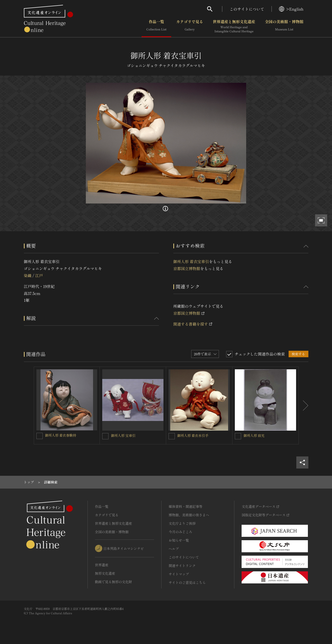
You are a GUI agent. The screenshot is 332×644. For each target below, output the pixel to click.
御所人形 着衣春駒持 (60, 435)
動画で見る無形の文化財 (113, 581)
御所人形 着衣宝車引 (191, 261)
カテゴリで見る (189, 26)
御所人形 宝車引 (123, 435)
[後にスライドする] (303, 405)
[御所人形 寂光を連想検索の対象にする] (238, 436)
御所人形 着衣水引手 (193, 435)
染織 (28, 275)
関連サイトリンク (182, 565)
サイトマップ (179, 574)
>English (291, 9)
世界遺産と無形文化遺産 (234, 26)
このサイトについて (247, 9)
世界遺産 (101, 564)
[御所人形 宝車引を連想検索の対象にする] (105, 436)
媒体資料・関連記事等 (186, 506)
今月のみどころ (180, 531)
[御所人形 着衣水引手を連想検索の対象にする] (172, 436)
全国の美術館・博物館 (284, 26)
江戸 (39, 275)
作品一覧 (156, 26)
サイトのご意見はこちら (187, 582)
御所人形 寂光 (254, 435)
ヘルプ (174, 548)
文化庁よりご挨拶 (182, 523)
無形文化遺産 (105, 573)
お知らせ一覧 (179, 540)
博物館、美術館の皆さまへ (189, 514)
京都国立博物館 (186, 268)
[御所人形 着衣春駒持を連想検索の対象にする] (39, 436)
